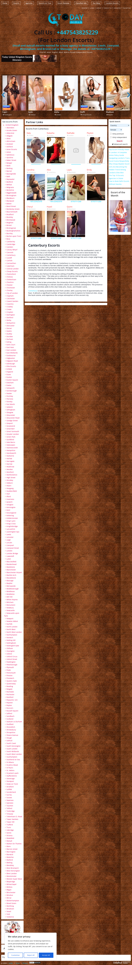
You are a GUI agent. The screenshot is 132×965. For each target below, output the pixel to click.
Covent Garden (12, 301)
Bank (8, 165)
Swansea (9, 800)
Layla (69, 170)
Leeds (8, 534)
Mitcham (9, 602)
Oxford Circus (11, 656)
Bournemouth (11, 212)
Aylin (30, 112)
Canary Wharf (11, 250)
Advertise (117, 8)
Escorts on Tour (45, 3)
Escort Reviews (63, 3)
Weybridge (10, 881)
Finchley (9, 396)
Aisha (56, 112)
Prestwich (10, 678)
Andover (9, 144)
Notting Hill (10, 640)
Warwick (9, 854)
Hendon (9, 469)
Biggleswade (11, 193)
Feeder (9, 393)
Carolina (30, 170)
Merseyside (11, 586)
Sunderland (11, 792)
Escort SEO (127, 8)
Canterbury (32, 291)
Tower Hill (10, 822)
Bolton (9, 203)
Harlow (9, 458)
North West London (14, 632)
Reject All (31, 955)
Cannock (9, 252)
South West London (14, 754)
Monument (10, 605)
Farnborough (11, 391)
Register (84, 8)
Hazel (49, 207)
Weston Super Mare (14, 879)
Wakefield (10, 838)
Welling (9, 862)
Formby (9, 401)
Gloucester (10, 415)
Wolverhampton (12, 900)
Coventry (9, 304)
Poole (8, 670)
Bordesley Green (13, 209)
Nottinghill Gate (12, 646)
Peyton (90, 133)
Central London (12, 269)
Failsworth (10, 388)
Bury (8, 239)
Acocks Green (11, 130)
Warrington (10, 852)
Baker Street (11, 160)
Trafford (9, 825)
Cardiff (9, 258)
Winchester (10, 892)
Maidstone (10, 567)
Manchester (11, 570)
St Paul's (9, 768)
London (9, 551)
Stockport (10, 781)
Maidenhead (11, 564)
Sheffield (9, 724)
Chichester (10, 288)
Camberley (10, 241)
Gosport (9, 423)
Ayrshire (9, 157)
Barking (9, 168)
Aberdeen (10, 128)
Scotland (9, 719)
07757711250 (76, 201)
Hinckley (9, 480)
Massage (9, 580)
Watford (9, 860)
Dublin (9, 331)
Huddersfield (11, 491)
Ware (8, 846)
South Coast (11, 743)
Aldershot (10, 133)
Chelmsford (11, 274)
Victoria (9, 835)
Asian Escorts (11, 149)
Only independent (118, 137)
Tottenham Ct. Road (14, 816)
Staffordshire (11, 776)
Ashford (9, 147)
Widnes (9, 887)
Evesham (10, 382)
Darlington (10, 315)
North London (11, 627)
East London (11, 350)
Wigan (8, 890)
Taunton (9, 806)
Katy (29, 133)
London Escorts (112, 3)
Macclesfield (11, 561)
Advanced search (120, 144)
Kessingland (11, 513)
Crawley (9, 307)
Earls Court (10, 344)
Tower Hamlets (12, 819)
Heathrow (10, 467)
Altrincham (10, 141)
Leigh (8, 540)
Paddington (11, 662)
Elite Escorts (11, 366)
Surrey (9, 795)
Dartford (9, 317)
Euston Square (12, 380)
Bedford (9, 182)
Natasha (50, 133)
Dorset (9, 328)
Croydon (9, 312)
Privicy (25, 963)
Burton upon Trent (13, 236)
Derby (8, 320)
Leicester (10, 537)
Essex (8, 374)
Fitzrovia (9, 399)
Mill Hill (9, 597)
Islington (9, 504)
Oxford (9, 654)
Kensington (10, 507)
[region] (31, 946)
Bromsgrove (11, 228)
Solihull (9, 740)
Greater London (12, 434)
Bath (8, 176)
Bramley (9, 217)
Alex (49, 170)
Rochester (10, 694)
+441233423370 (36, 201)
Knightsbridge (12, 526)
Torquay (9, 814)
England (9, 372)
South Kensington (13, 746)
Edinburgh (10, 363)
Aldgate (9, 136)
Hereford (10, 472)
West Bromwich (12, 868)
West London (11, 873)
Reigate (9, 689)
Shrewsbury (11, 730)
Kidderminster (12, 518)
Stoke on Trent (12, 784)
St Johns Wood (12, 765)
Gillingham (10, 410)
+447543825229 (77, 32)
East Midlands (12, 353)
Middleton (10, 594)
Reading (9, 686)
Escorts (16, 3)
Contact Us (108, 8)
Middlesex (10, 591)
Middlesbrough (12, 589)
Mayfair (9, 583)
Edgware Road (12, 361)
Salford (9, 713)
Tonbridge (10, 811)
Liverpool (10, 545)
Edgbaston (10, 358)
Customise (15, 955)
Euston (9, 377)
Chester (9, 285)
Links (11, 963)
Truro (8, 827)
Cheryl (30, 207)
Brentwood (10, 220)
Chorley (9, 290)
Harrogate (10, 461)
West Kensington (13, 871)
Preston (9, 675)
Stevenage (10, 778)
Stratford (10, 787)
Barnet (9, 171)
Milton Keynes (12, 599)
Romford (9, 697)
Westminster (11, 876)
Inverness (10, 499)
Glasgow (9, 412)
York (8, 914)
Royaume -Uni (12, 700)
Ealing (8, 342)
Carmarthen (11, 263)
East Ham (10, 347)
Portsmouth (11, 673)
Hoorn (8, 486)
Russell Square (12, 711)
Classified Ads (81, 3)
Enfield (9, 369)
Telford (9, 808)
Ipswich (9, 502)
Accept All (46, 955)
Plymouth (10, 667)
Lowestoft (10, 556)
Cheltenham (11, 279)
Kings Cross (11, 523)
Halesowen (10, 445)
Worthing (10, 906)
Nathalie (70, 133)
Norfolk (9, 624)
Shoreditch (10, 727)
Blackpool (10, 201)
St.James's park (12, 773)
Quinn (69, 207)
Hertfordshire (11, 475)
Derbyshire (10, 323)
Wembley (10, 865)
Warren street (11, 849)
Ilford (8, 496)
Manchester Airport (14, 572)
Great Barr (10, 429)
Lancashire (10, 529)
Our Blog (96, 3)
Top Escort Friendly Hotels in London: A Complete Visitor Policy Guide (119, 152)
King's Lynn (10, 521)
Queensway (11, 683)
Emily (89, 170)
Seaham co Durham (14, 721)
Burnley (9, 233)
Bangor (9, 163)
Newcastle (10, 610)
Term (18, 963)
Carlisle (9, 260)
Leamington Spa (12, 532)
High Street (10, 477)
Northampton (11, 635)
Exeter (8, 385)
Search (98, 8)
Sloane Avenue (12, 735)
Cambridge (10, 244)
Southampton (11, 757)
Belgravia (10, 187)
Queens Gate (11, 681)
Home (4, 3)
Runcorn (9, 708)
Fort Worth (10, 404)
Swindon (9, 803)
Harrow (9, 464)
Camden (9, 247)
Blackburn (10, 198)
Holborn (9, 483)
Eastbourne (11, 355)
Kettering (10, 515)
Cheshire (10, 282)
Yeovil (8, 911)
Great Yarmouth (12, 431)
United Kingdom (12, 125)
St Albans (10, 762)
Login (92, 8)
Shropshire (10, 732)
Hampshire (10, 450)
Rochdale (10, 692)
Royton (9, 705)
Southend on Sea (13, 759)
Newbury (10, 608)
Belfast (9, 184)
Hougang (10, 488)
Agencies (29, 3)
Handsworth (11, 453)
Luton (8, 559)
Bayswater (10, 179)
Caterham (10, 266)
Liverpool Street (12, 548)
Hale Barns (10, 442)
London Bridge (12, 553)
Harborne (10, 456)
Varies (8, 833)
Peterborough (11, 664)
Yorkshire (10, 917)
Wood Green (11, 903)
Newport (9, 618)
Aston (8, 152)
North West (10, 629)
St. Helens (10, 770)
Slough (9, 738)
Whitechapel (11, 884)
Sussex (9, 797)
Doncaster (10, 325)
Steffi (82, 112)
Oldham (9, 648)
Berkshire (10, 190)
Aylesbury (10, 155)
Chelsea (9, 277)
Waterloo (10, 857)
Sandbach (10, 716)
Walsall (9, 841)
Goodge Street (12, 420)
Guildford (10, 439)
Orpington (10, 651)
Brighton (9, 222)
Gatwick (9, 407)
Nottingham (11, 643)
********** (36, 164)
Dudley (9, 334)
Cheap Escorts (12, 271)
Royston (9, 702)
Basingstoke (11, 174)
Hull (8, 494)
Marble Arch (11, 575)
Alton (8, 138)
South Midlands (12, 751)
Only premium (117, 134)
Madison (110, 112)
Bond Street (11, 206)
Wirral (8, 898)
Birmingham (11, 195)
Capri (4, 112)
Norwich (9, 637)
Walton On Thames (14, 843)
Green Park (10, 437)
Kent (8, 510)
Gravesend (10, 426)
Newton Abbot (12, 621)
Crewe (8, 309)
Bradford (10, 214)
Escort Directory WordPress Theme (122, 962)
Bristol (9, 225)
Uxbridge (10, 830)
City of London (12, 293)
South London (11, 749)
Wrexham (10, 909)
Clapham (10, 296)
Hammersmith (12, 448)
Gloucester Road (12, 418)
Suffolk (9, 789)
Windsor (9, 895)
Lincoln (9, 542)
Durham (9, 339)
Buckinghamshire (13, 231)
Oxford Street (11, 659)
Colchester (10, 298)
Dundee (9, 336)
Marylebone (11, 578)
